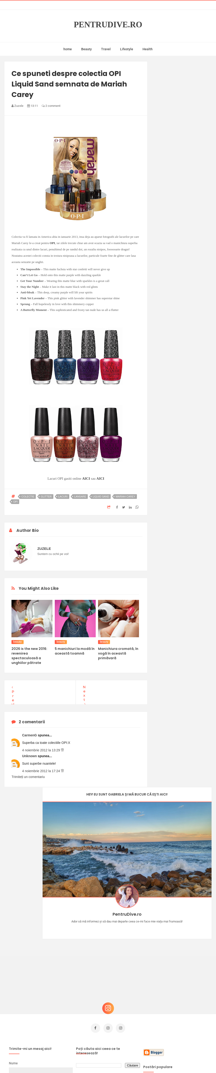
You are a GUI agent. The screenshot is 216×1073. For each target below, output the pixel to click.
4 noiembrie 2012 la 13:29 (41, 750)
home (67, 49)
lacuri (63, 496)
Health (148, 49)
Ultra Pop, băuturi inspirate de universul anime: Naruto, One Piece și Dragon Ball (184, 1021)
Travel (106, 49)
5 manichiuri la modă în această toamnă (75, 651)
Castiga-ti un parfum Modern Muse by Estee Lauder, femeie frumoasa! (185, 924)
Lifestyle (126, 49)
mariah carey (125, 496)
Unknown (30, 756)
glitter (46, 496)
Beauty (86, 49)
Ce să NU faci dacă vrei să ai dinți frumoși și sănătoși (185, 995)
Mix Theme (146, 1060)
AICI (86, 478)
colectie (27, 496)
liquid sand (101, 496)
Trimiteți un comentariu (28, 777)
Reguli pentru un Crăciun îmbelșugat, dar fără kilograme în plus (184, 971)
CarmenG (30, 735)
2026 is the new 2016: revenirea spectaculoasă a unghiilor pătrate (29, 655)
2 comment (51, 106)
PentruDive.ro (108, 25)
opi (15, 501)
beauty (17, 641)
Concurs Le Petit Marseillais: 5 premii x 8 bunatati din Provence (183, 948)
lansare (80, 496)
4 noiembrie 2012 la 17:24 (41, 771)
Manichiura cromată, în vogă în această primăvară (118, 653)
